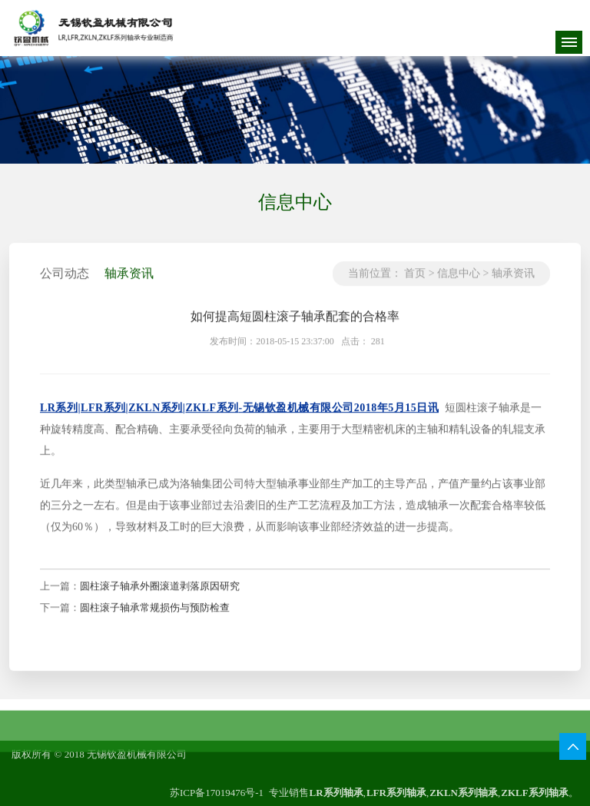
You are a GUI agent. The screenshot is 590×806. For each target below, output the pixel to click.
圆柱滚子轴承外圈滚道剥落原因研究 (160, 596)
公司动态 (64, 283)
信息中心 (458, 283)
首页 (415, 283)
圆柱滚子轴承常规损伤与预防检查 (155, 617)
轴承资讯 (513, 283)
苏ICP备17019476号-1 (217, 792)
